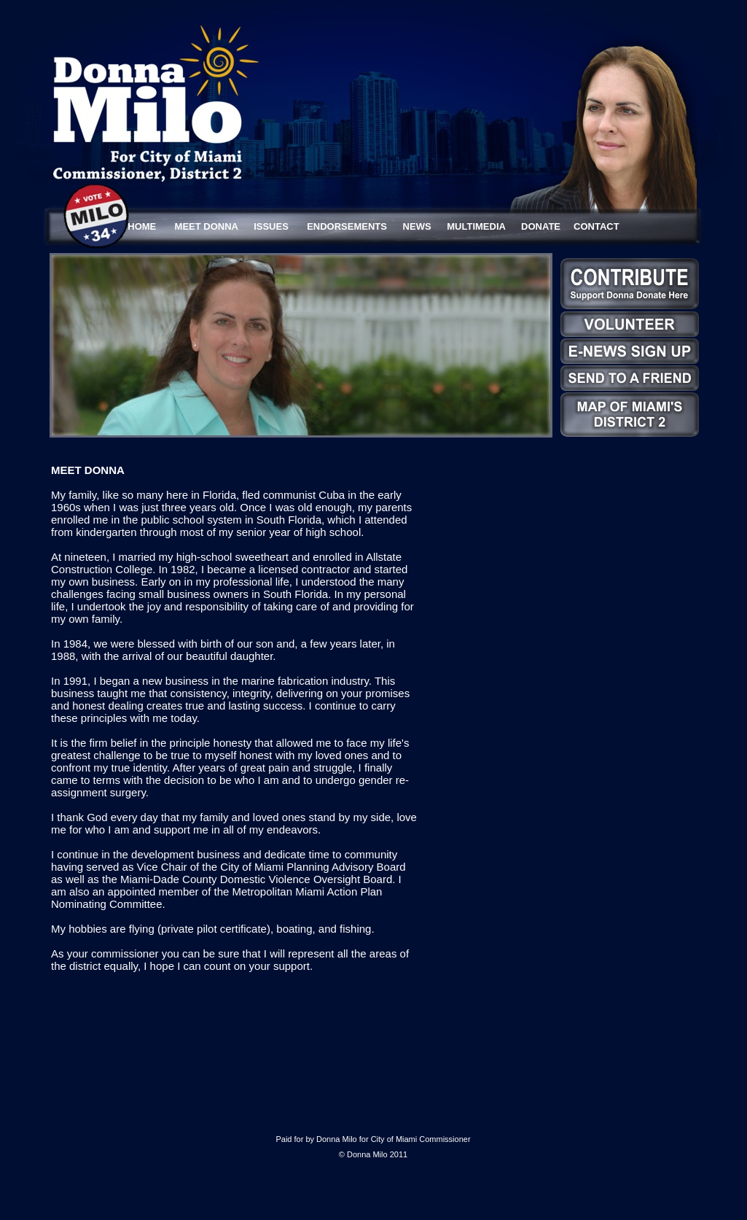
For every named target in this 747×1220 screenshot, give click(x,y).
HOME (142, 226)
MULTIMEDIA (476, 226)
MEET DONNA (206, 226)
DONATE (540, 226)
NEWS (417, 226)
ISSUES (271, 226)
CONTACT (596, 226)
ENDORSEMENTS (347, 226)
